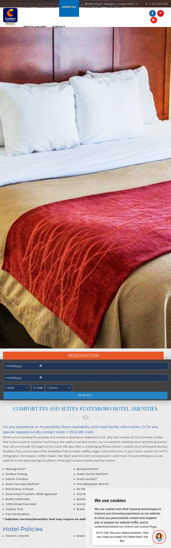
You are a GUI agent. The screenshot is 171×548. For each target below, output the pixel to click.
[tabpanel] (85, 174)
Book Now (85, 395)
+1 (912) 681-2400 (158, 3)
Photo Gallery (34, 26)
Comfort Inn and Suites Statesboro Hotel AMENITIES (85, 408)
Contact (58, 26)
